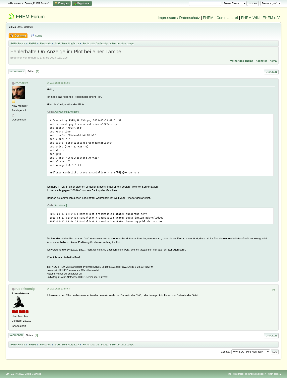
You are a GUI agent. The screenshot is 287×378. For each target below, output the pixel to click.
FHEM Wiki (250, 18)
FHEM (208, 18)
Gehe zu (225, 351)
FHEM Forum (30, 16)
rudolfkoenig (25, 288)
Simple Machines (33, 374)
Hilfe (229, 374)
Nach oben (16, 335)
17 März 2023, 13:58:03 (58, 288)
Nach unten (17, 71)
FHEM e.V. (272, 18)
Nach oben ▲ (274, 374)
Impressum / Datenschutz (179, 18)
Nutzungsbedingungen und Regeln (249, 374)
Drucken (271, 72)
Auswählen (60, 111)
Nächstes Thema (266, 60)
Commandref (227, 18)
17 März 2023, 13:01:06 (58, 83)
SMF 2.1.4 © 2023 (14, 374)
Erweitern (73, 111)
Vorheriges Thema (241, 60)
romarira (21, 83)
